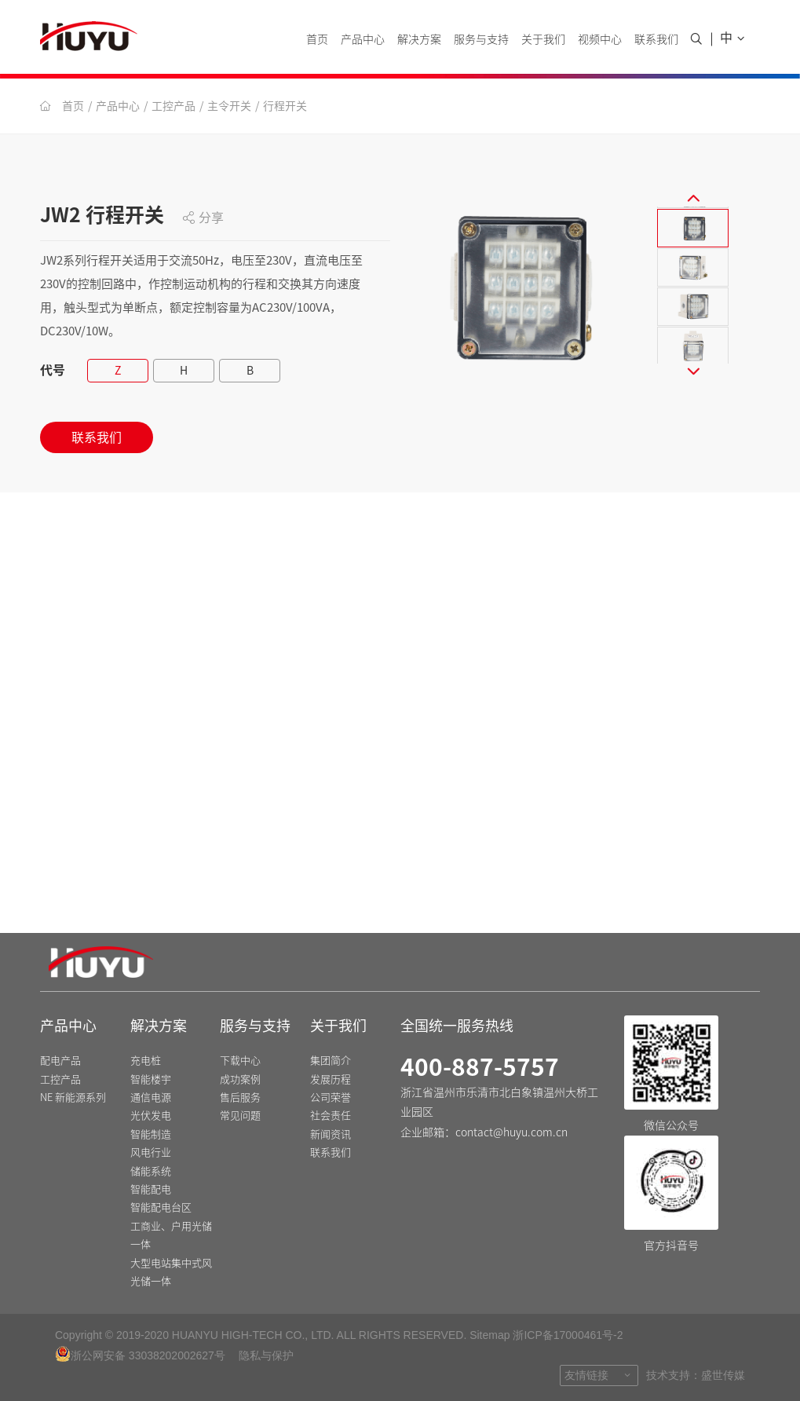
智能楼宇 (150, 1079)
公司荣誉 (330, 1098)
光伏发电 (150, 1116)
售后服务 (240, 1098)
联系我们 (656, 39)
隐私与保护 (266, 1355)
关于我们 (543, 39)
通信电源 (150, 1098)
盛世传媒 (723, 1375)
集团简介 (330, 1061)
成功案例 (240, 1079)
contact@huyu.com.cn (511, 1132)
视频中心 (600, 39)
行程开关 (285, 106)
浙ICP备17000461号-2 (568, 1336)
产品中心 (363, 39)
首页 (317, 39)
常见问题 (240, 1116)
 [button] (693, 197)
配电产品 (60, 1061)
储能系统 (150, 1171)
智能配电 (150, 1190)
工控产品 (173, 106)
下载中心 (240, 1061)
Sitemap (489, 1336)
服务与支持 (481, 39)
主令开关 (229, 106)
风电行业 (150, 1153)
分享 (203, 217)
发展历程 (330, 1079)
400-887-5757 (479, 1068)
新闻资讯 (330, 1135)
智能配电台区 (161, 1208)
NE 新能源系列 (73, 1098)
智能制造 (150, 1135)
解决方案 (419, 39)
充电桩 (145, 1061)
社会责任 (330, 1116)
